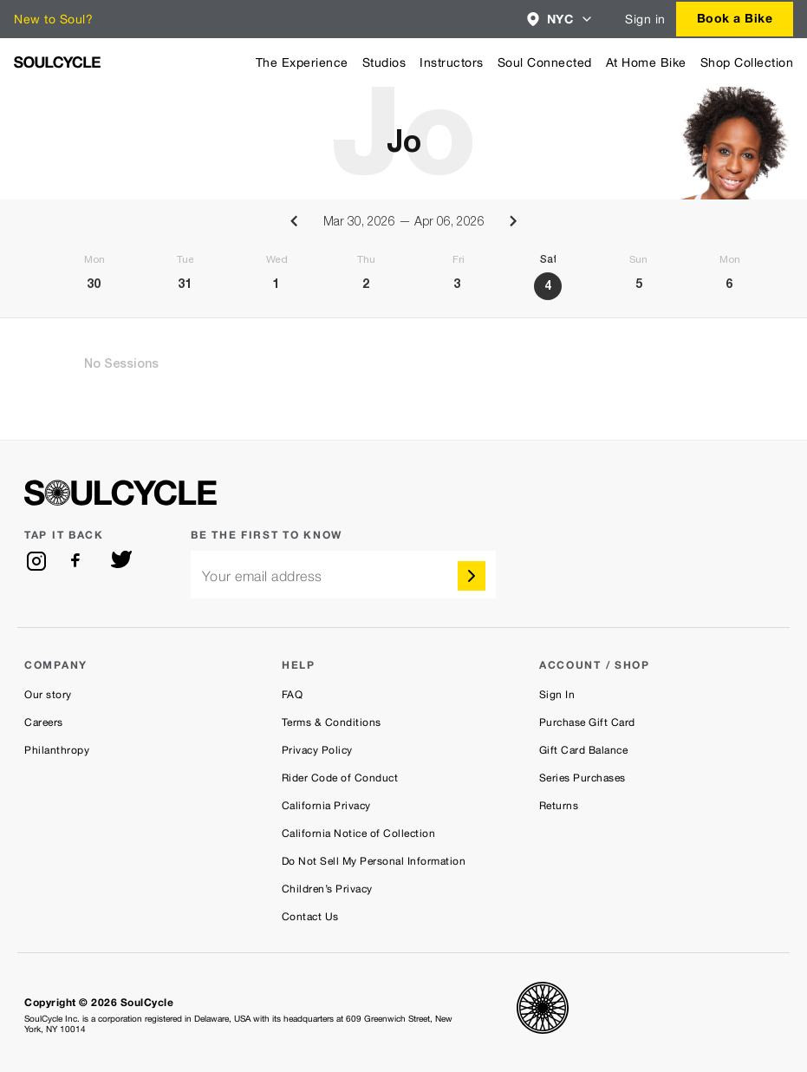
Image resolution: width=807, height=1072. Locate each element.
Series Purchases (582, 778)
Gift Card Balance (583, 750)
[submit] (471, 576)
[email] (343, 574)
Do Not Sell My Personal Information (374, 861)
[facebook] (79, 561)
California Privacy (326, 806)
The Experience (302, 62)
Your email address (262, 576)
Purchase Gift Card (587, 722)
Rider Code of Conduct (340, 778)
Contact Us (310, 917)
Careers (43, 722)
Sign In (557, 695)
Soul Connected (545, 62)
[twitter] (121, 561)
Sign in (645, 19)
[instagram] (36, 561)
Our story (48, 695)
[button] (560, 19)
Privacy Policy (317, 750)
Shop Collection (747, 62)
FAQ (292, 695)
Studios (384, 62)
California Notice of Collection (359, 833)
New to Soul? (53, 19)
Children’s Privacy (327, 889)
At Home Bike (646, 62)
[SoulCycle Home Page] (57, 62)
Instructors (452, 62)
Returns (559, 806)
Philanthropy (56, 750)
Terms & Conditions (331, 722)
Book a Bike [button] (735, 17)
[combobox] (560, 19)
